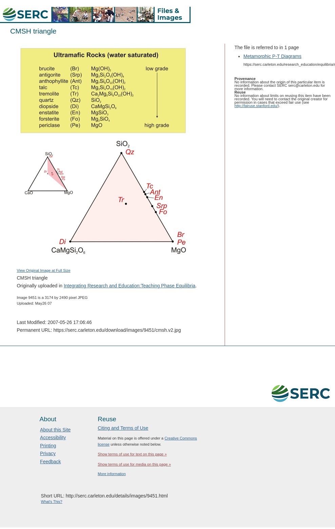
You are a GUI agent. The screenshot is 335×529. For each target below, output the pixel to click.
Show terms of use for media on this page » (134, 464)
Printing (48, 445)
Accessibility (53, 437)
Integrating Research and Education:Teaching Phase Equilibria (129, 285)
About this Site (55, 429)
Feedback (50, 461)
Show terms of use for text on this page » (132, 454)
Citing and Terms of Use (123, 428)
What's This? (51, 502)
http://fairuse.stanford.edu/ (256, 106)
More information (112, 474)
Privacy (48, 453)
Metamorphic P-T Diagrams (272, 56)
